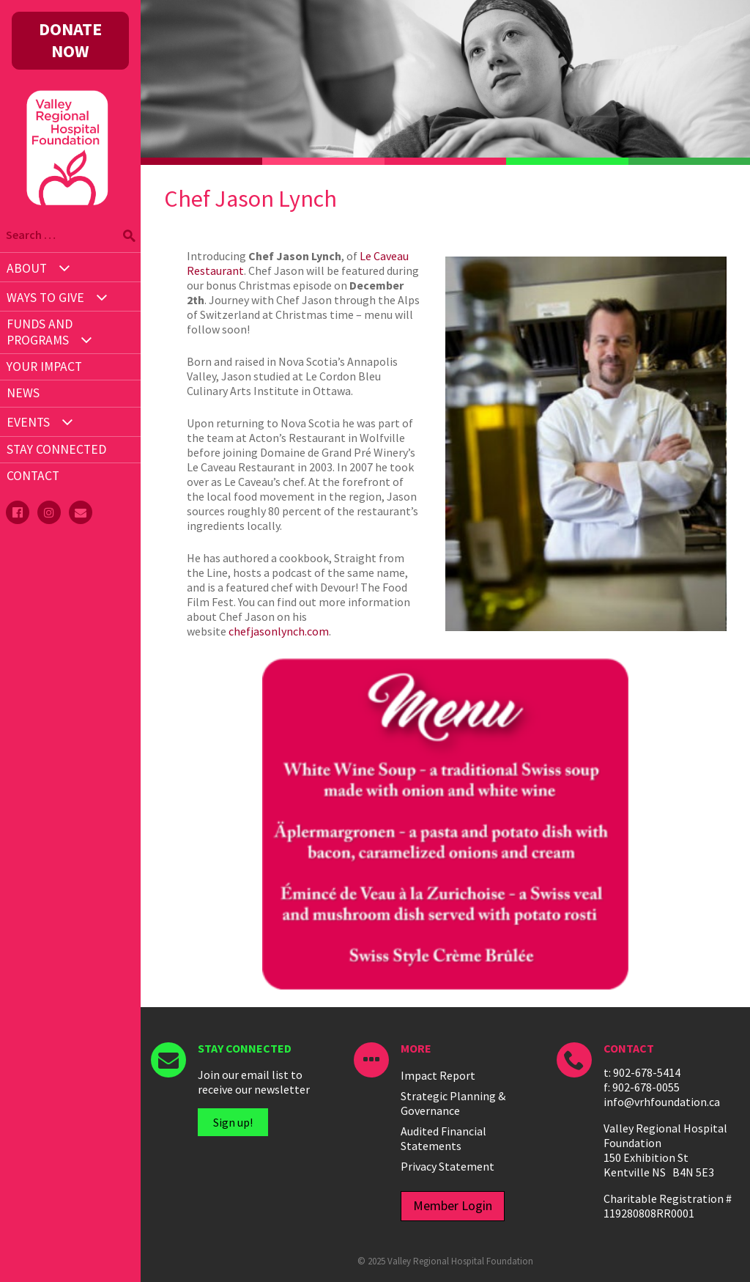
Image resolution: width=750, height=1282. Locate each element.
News (23, 393)
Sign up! (233, 1122)
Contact (33, 476)
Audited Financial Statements (443, 1138)
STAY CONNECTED (56, 449)
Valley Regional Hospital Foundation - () (67, 124)
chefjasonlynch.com (279, 631)
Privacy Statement (447, 1166)
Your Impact (44, 366)
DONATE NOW (70, 40)
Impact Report (438, 1075)
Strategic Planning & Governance (453, 1103)
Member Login (452, 1205)
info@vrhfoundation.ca (662, 1101)
